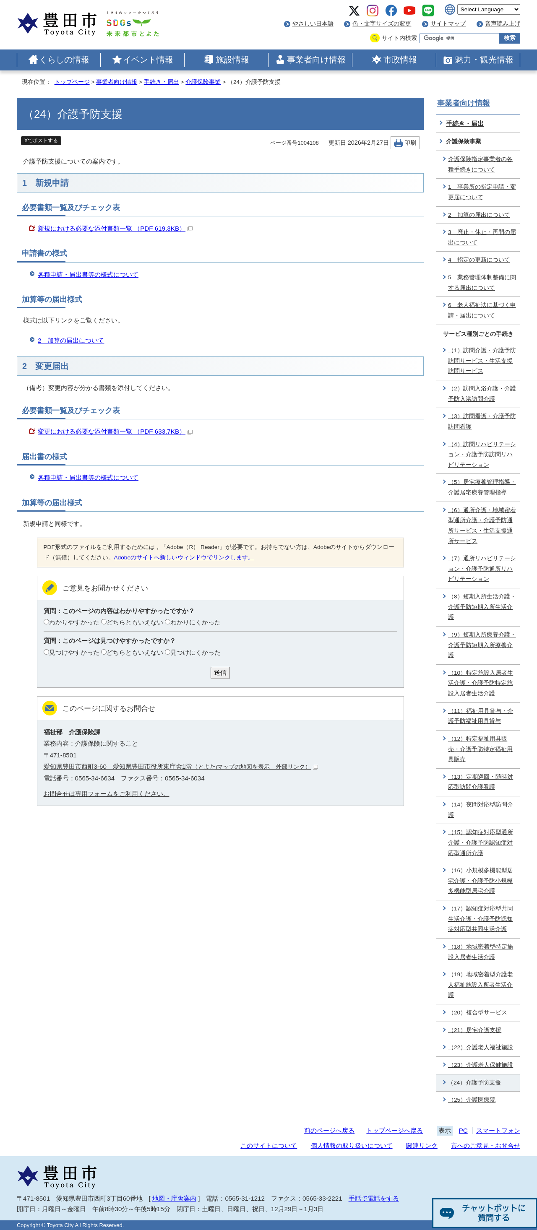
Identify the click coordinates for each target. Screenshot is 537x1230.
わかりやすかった (74, 622)
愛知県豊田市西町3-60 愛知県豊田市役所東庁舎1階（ (181, 766)
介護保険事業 (203, 82)
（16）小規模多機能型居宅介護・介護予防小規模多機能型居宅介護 (480, 880)
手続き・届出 (161, 82)
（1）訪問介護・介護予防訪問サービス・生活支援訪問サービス (482, 360)
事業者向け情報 (316, 59)
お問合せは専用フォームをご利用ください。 (106, 793)
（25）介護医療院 (471, 1100)
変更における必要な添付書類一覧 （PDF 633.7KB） (115, 431)
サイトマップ (448, 24)
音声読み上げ (502, 24)
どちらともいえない (135, 622)
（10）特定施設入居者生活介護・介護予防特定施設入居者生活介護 (480, 683)
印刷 (410, 143)
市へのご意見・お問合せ (485, 1145)
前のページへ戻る (329, 1130)
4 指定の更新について (479, 260)
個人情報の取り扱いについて (352, 1145)
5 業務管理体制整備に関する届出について (482, 282)
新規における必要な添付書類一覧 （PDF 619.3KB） (115, 228)
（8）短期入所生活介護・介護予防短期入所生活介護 (482, 606)
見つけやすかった (74, 652)
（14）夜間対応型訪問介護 (480, 809)
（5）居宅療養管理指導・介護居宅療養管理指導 (482, 487)
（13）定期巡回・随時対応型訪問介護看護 (480, 782)
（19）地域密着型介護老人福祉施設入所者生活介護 (480, 984)
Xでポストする (41, 140)
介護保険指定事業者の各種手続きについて (480, 164)
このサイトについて (268, 1145)
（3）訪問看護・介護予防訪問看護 (482, 421)
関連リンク (422, 1145)
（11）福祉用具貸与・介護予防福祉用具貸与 (480, 716)
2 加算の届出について (71, 340)
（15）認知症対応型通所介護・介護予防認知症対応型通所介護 (480, 842)
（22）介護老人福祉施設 (480, 1047)
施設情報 (232, 59)
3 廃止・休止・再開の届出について (482, 237)
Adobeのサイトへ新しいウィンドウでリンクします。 (184, 557)
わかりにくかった (195, 622)
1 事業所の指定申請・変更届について (482, 192)
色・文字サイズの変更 (381, 24)
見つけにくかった (195, 652)
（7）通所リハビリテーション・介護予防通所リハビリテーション (482, 568)
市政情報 (400, 59)
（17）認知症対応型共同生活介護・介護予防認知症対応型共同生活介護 (480, 918)
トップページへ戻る (394, 1130)
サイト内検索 (399, 38)
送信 (220, 672)
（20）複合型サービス (477, 1012)
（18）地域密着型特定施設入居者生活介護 (480, 952)
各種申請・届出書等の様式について (88, 274)
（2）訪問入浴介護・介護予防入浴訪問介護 (482, 393)
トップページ (72, 82)
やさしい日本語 (313, 24)
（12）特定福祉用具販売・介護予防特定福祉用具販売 (480, 749)
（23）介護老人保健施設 (480, 1065)
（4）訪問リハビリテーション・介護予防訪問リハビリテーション (482, 454)
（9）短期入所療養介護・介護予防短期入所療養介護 (482, 645)
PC (463, 1130)
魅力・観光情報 (484, 59)
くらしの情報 (64, 59)
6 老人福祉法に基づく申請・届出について (482, 310)
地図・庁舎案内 (174, 1198)
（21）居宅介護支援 (474, 1030)
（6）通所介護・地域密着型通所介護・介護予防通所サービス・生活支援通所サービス (482, 525)
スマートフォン (498, 1130)
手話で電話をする (374, 1198)
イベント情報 (148, 59)
